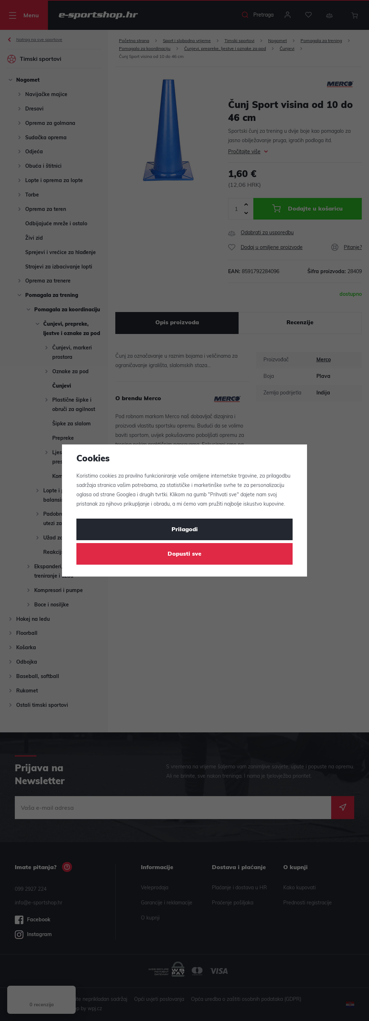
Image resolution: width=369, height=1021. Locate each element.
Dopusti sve (184, 554)
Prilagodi (185, 530)
